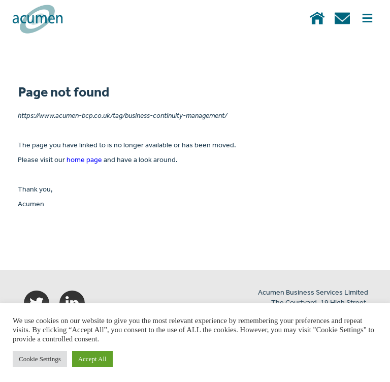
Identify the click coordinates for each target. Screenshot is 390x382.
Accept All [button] (92, 359)
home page (84, 160)
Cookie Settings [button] (40, 359)
